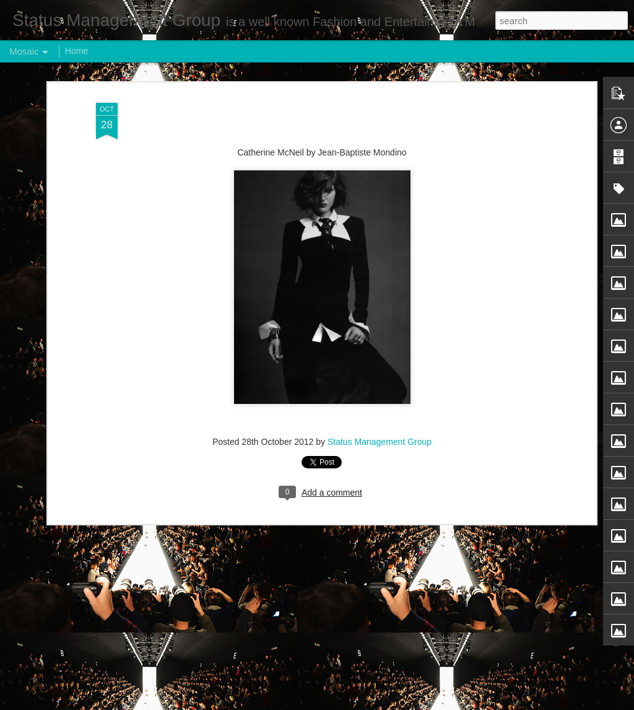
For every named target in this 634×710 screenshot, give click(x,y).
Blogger (355, 703)
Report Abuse (392, 703)
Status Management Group (380, 433)
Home (76, 51)
